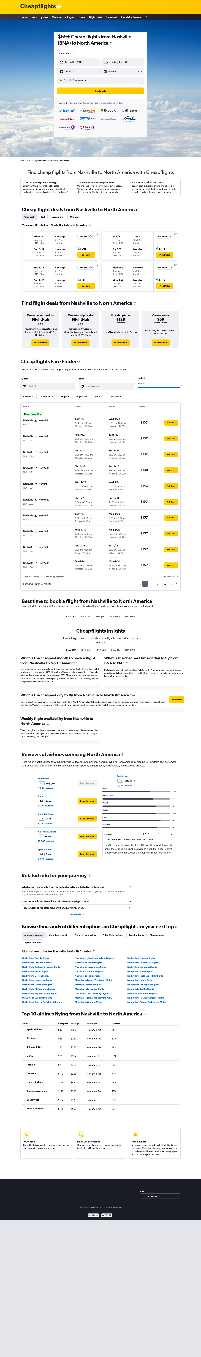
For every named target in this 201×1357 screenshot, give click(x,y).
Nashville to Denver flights (88, 962)
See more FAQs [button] (76, 914)
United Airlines (45, 814)
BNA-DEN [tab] (71, 616)
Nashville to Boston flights (35, 976)
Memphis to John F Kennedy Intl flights (94, 998)
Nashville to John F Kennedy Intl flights (94, 958)
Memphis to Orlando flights (88, 1002)
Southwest (43, 778)
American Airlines (47, 831)
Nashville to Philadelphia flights (38, 989)
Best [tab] (43, 217)
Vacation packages (63, 17)
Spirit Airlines (45, 849)
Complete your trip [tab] (58, 935)
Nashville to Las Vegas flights (142, 967)
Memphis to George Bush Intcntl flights (146, 1002)
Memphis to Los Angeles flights (143, 984)
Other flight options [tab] (112, 935)
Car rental (111, 17)
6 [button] (171, 583)
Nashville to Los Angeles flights (90, 967)
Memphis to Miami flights (140, 971)
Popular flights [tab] (136, 935)
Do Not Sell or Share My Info (90, 1207)
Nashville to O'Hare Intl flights (142, 962)
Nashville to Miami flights (35, 971)
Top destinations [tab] (32, 942)
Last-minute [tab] (57, 217)
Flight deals (95, 17)
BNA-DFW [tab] (130, 616)
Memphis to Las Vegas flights (89, 989)
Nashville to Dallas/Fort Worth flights (41, 967)
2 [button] (151, 583)
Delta (40, 796)
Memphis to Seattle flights (140, 989)
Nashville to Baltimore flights (142, 993)
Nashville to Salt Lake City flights (91, 993)
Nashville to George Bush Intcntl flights (42, 1002)
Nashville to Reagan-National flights (145, 998)
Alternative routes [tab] (33, 935)
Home (23, 17)
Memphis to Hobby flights (140, 980)
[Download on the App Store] (106, 1216)
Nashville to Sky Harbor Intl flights (39, 993)
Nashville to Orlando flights (89, 971)
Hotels (81, 17)
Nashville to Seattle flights (35, 958)
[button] (77, 71)
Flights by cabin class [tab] (85, 935)
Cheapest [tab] (29, 217)
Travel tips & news (131, 17)
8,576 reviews (45, 859)
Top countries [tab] (157, 935)
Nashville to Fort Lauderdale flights (145, 976)
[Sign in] (147, 17)
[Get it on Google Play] (93, 1216)
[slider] (181, 387)
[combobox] (65, 53)
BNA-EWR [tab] (114, 616)
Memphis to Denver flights (88, 984)
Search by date (39, 17)
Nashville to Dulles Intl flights (37, 984)
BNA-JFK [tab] (100, 616)
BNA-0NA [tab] (71, 650)
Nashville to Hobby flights (88, 976)
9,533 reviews (45, 823)
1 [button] (145, 583)
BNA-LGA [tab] (86, 616)
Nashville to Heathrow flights (37, 980)
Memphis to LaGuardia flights (37, 998)
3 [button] (157, 583)
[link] (40, 342)
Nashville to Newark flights (141, 958)
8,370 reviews (45, 805)
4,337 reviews (45, 788)
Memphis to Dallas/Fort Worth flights (93, 980)
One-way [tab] (74, 217)
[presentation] (111, 43)
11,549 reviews (46, 841)
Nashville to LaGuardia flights (37, 962)
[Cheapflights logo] (38, 6)
